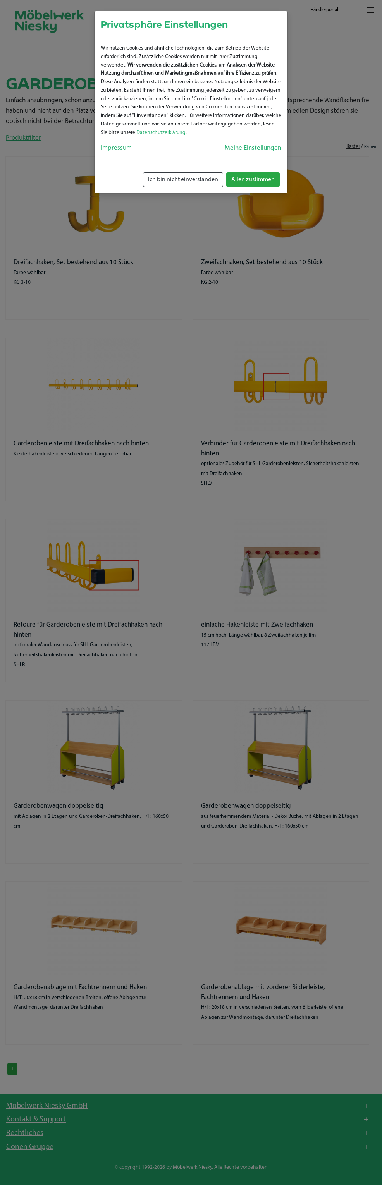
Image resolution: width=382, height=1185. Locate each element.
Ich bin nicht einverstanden (183, 180)
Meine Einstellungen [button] (253, 148)
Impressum (116, 148)
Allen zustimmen (253, 180)
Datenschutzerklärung (161, 132)
